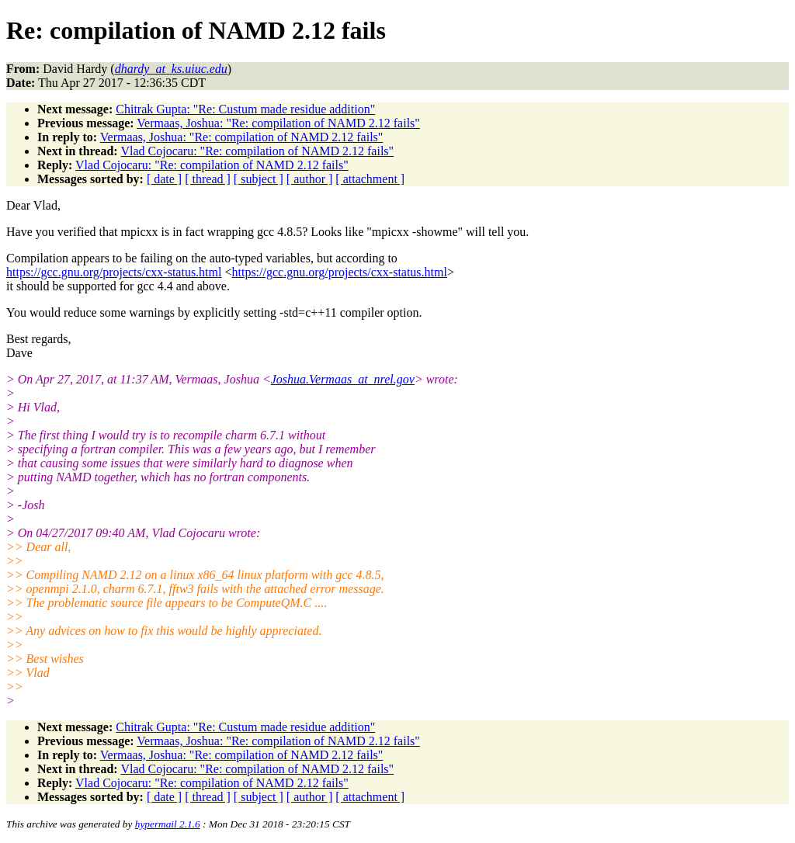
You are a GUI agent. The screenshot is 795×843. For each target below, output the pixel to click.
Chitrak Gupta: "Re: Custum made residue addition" (245, 109)
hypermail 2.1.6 (167, 824)
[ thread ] (208, 179)
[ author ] (309, 179)
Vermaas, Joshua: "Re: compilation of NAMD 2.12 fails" (278, 123)
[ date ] (164, 179)
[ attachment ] (369, 179)
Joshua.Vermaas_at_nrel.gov (343, 379)
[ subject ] (258, 179)
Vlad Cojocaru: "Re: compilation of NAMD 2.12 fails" (257, 151)
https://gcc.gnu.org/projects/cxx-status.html (113, 272)
